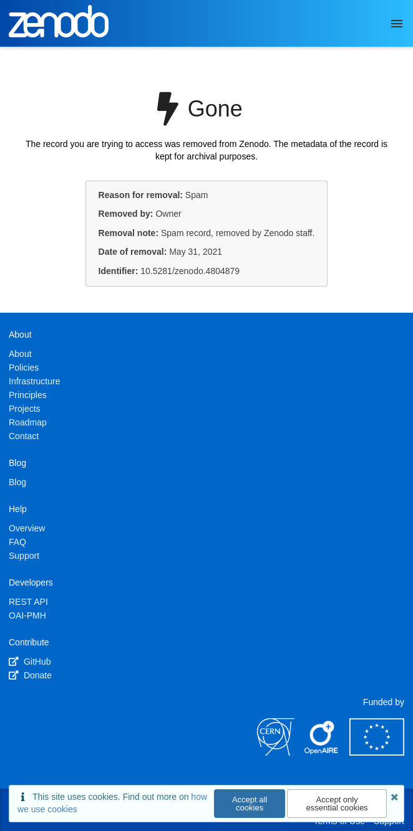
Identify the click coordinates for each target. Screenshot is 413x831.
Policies (24, 368)
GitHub (30, 662)
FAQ (17, 542)
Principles (28, 395)
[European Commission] (376, 752)
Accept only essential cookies (337, 803)
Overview (27, 528)
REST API (28, 602)
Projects (25, 409)
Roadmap (28, 422)
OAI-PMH (27, 615)
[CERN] (275, 752)
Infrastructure (34, 381)
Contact (24, 436)
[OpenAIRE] (322, 752)
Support (24, 556)
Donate (30, 675)
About (20, 354)
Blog (17, 482)
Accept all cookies (249, 803)
